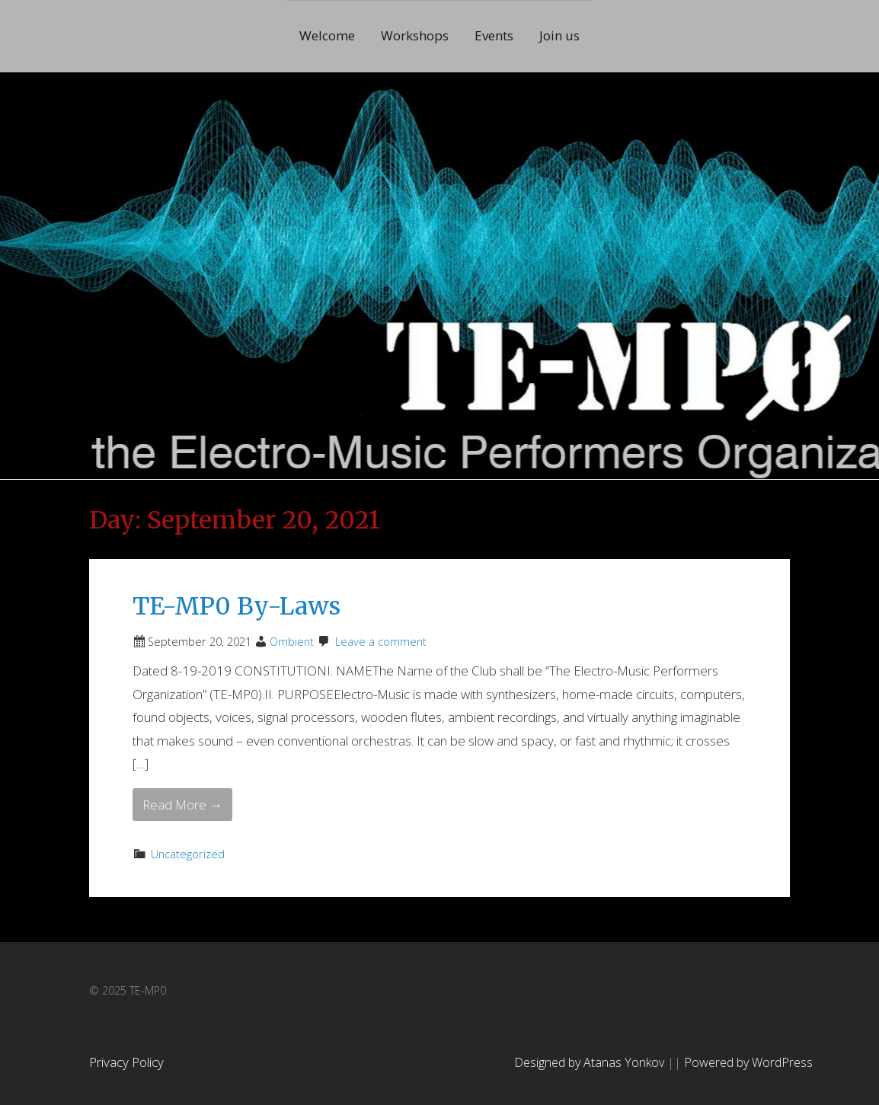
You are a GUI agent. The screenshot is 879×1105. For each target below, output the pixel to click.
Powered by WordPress (748, 1062)
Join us (559, 35)
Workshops (415, 35)
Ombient (292, 641)
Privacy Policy (126, 1062)
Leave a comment (381, 641)
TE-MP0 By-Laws (236, 606)
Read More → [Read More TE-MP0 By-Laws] (182, 804)
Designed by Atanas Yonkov (590, 1062)
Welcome (327, 35)
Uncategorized (188, 854)
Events (494, 35)
